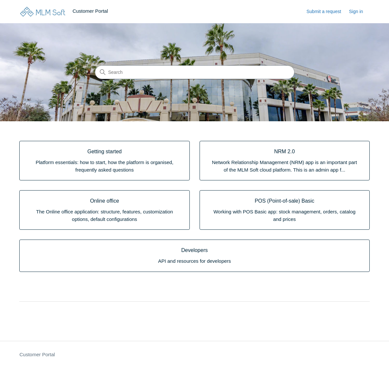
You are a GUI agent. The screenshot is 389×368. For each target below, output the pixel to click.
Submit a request (324, 11)
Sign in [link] (356, 11)
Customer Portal (37, 354)
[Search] (194, 72)
